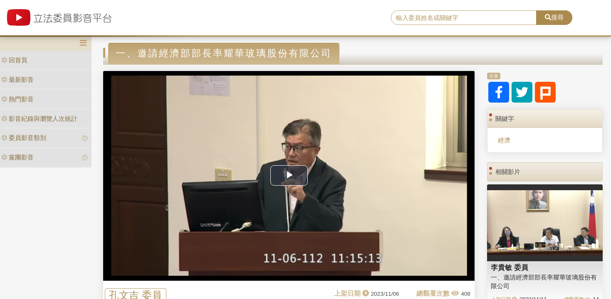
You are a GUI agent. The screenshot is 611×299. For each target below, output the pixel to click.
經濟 (504, 140)
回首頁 (14, 60)
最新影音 (17, 79)
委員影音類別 (23, 137)
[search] (464, 17)
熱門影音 (17, 99)
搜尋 (554, 17)
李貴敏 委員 (509, 267)
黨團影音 (17, 157)
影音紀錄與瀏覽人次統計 (39, 118)
